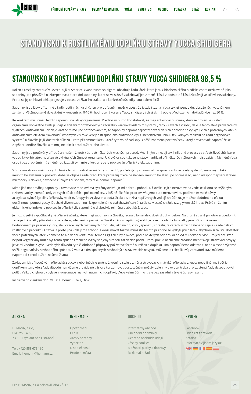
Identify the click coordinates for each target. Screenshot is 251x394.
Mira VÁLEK (60, 385)
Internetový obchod (142, 328)
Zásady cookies (138, 343)
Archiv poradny (81, 338)
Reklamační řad (139, 353)
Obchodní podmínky (142, 333)
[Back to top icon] (235, 385)
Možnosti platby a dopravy (147, 348)
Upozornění (78, 328)
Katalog (191, 338)
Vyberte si (77, 343)
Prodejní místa (80, 353)
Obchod (134, 317)
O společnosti (80, 348)
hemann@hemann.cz (37, 353)
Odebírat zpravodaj (199, 333)
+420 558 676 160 (31, 348)
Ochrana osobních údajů (145, 338)
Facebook (192, 328)
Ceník (74, 333)
